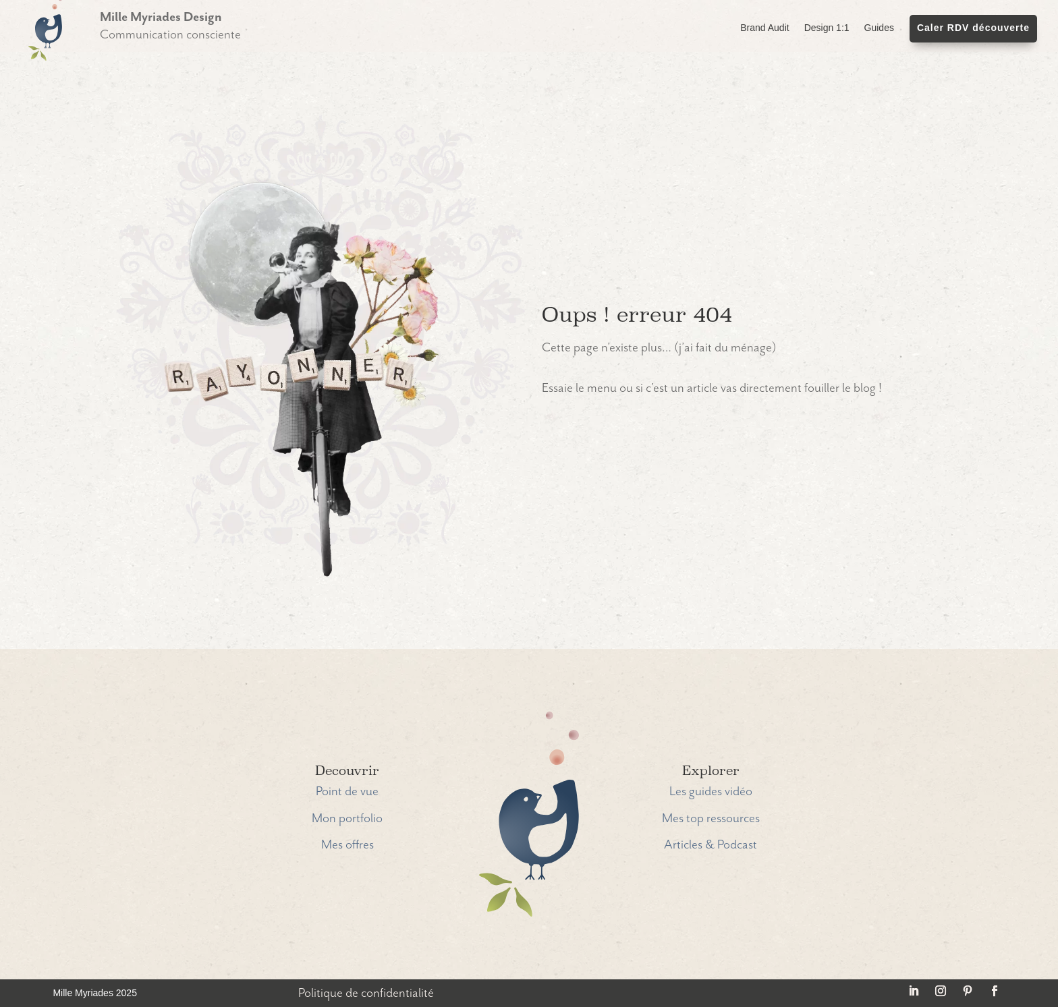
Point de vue (347, 791)
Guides (879, 28)
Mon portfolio (347, 818)
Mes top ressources (711, 818)
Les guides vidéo (710, 791)
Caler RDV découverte (973, 28)
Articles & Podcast (710, 845)
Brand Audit (764, 28)
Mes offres (347, 845)
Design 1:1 (827, 28)
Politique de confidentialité (366, 993)
